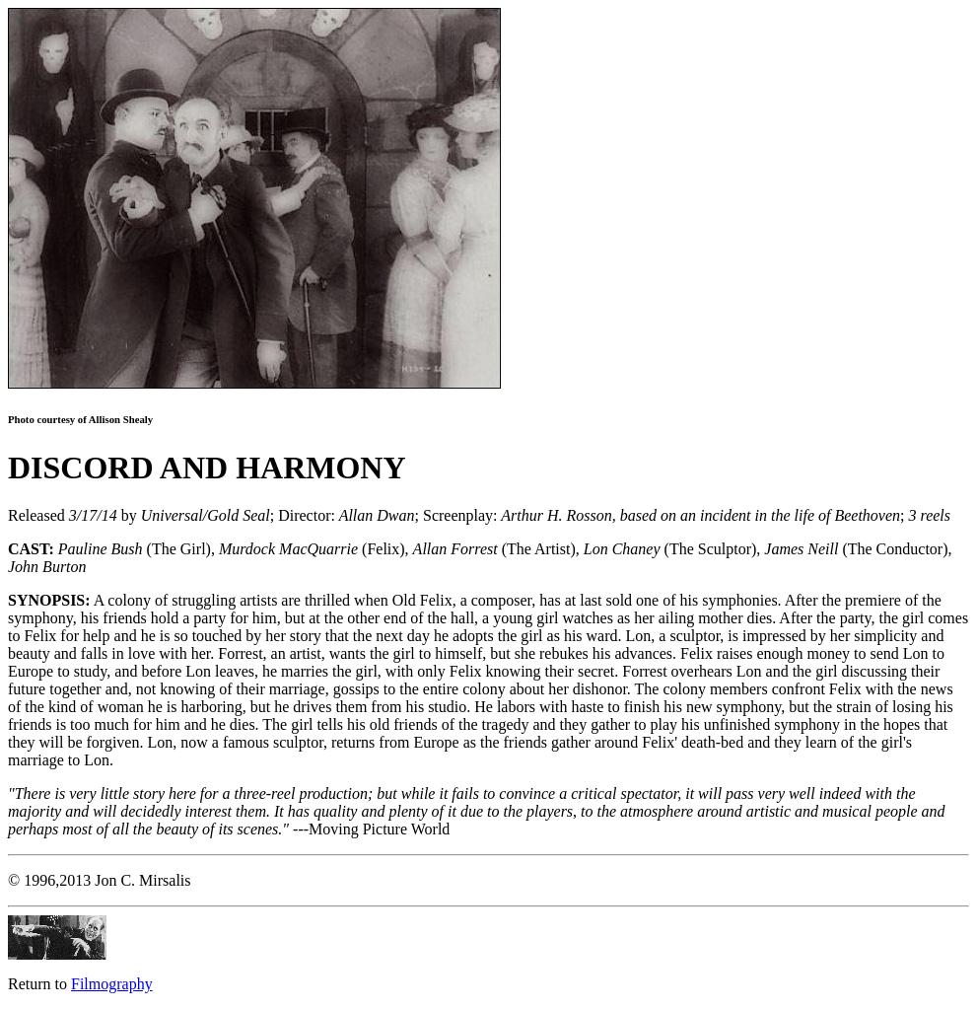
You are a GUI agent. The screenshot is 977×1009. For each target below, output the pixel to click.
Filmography (112, 983)
